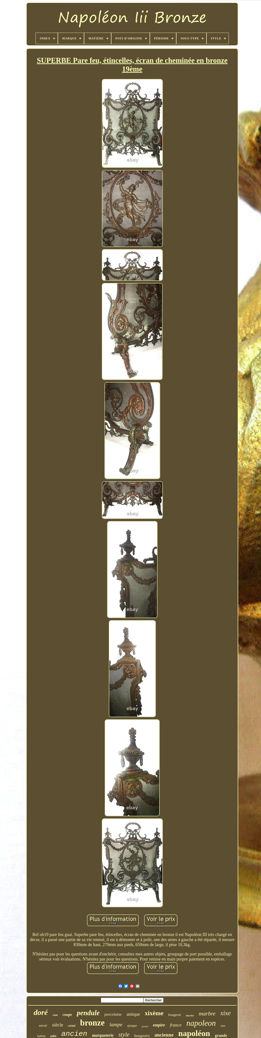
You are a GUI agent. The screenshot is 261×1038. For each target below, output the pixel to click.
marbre (207, 1013)
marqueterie (103, 1035)
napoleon (201, 1023)
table (53, 1036)
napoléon (194, 1033)
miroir (43, 1025)
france (176, 1024)
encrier (190, 1015)
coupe (67, 1015)
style (123, 1034)
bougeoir (174, 1015)
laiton (41, 1036)
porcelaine (113, 1014)
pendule (88, 1013)
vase (55, 1015)
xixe (225, 1013)
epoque (132, 1025)
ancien (74, 1034)
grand (145, 1026)
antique (133, 1014)
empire (159, 1025)
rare (223, 1025)
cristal (71, 1025)
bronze (92, 1022)
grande (221, 1035)
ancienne (163, 1035)
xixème (154, 1013)
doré (41, 1012)
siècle (57, 1024)
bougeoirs (142, 1036)
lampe (115, 1024)
